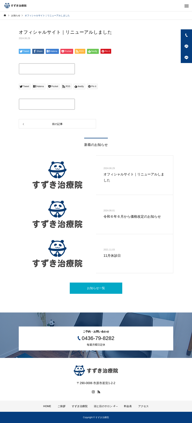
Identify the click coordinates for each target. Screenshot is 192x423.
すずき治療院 (80, 406)
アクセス (143, 406)
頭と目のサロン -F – (106, 406)
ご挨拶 (61, 406)
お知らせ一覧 (96, 288)
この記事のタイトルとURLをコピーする (46, 68)
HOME (47, 406)
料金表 (128, 406)
